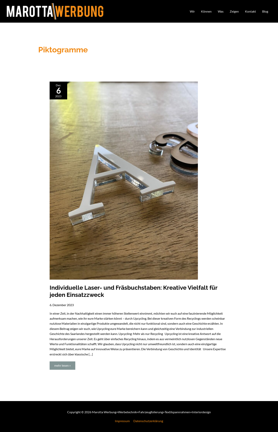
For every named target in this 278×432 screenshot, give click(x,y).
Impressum (122, 421)
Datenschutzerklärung (148, 421)
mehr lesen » (64, 364)
